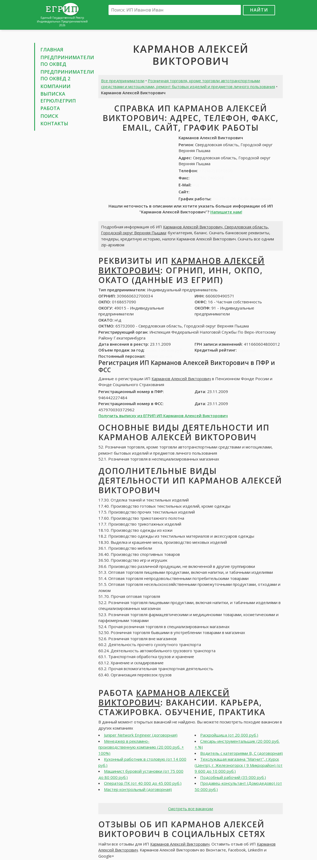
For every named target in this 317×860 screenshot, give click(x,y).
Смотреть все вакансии (190, 808)
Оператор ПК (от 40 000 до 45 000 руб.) (142, 783)
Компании (55, 86)
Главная (51, 49)
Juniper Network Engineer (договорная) (140, 735)
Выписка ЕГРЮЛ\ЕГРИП (58, 97)
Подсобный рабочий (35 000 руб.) (233, 777)
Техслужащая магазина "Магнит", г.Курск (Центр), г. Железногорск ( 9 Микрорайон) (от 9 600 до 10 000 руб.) (239, 765)
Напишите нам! (226, 211)
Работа (50, 108)
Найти (259, 10)
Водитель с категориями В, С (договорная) (241, 753)
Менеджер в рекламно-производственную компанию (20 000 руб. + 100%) (141, 747)
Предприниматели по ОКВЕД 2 (67, 75)
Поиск (49, 116)
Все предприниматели (122, 80)
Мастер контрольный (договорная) (138, 789)
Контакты (54, 123)
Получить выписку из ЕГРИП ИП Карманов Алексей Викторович (163, 415)
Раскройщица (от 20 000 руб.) (229, 735)
